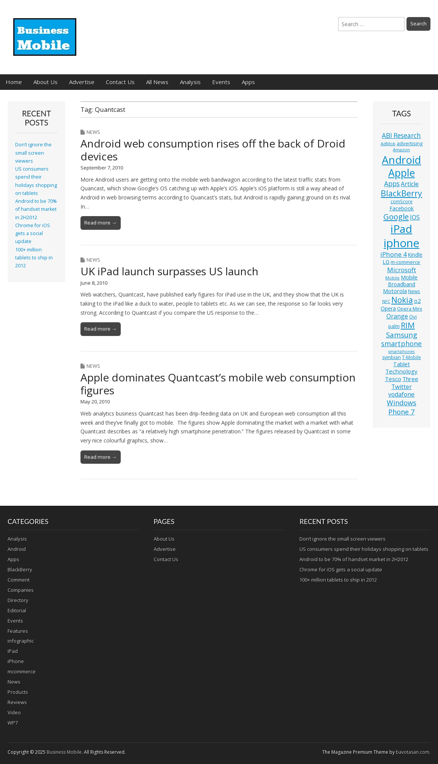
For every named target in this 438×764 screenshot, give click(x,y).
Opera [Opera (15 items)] (388, 308)
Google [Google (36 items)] (396, 217)
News (93, 132)
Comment (19, 579)
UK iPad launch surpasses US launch (169, 271)
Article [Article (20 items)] (410, 184)
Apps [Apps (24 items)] (392, 183)
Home (14, 82)
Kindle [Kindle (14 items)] (415, 254)
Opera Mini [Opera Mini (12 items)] (409, 309)
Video (14, 712)
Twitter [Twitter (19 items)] (401, 387)
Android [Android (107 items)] (401, 159)
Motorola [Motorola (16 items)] (395, 291)
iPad (13, 651)
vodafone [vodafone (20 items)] (401, 394)
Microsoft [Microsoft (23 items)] (401, 269)
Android (17, 549)
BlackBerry (20, 569)
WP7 (13, 722)
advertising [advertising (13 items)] (409, 143)
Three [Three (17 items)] (410, 379)
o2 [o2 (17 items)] (417, 300)
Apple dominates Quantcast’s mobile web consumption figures (218, 383)
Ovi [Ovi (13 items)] (413, 316)
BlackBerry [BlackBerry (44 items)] (401, 193)
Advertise (82, 82)
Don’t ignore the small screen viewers (33, 152)
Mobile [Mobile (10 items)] (392, 278)
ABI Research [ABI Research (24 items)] (401, 135)
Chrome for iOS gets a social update (32, 233)
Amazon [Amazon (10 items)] (401, 149)
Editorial (17, 610)
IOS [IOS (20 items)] (415, 217)
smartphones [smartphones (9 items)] (401, 351)
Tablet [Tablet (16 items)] (401, 364)
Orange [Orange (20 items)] (397, 316)
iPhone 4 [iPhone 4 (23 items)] (393, 254)
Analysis (190, 82)
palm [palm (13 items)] (394, 326)
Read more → (100, 222)
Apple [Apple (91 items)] (401, 173)
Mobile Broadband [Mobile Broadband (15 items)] (403, 281)
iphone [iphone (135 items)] (401, 243)
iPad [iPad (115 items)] (401, 228)
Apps (248, 82)
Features (18, 631)
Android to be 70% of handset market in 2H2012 (36, 209)
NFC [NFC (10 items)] (386, 301)
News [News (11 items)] (414, 291)
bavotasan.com (412, 752)
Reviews (17, 702)
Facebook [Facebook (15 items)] (401, 208)
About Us (45, 82)
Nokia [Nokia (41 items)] (402, 300)
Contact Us (120, 82)
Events (221, 82)
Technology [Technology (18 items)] (401, 371)
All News (157, 82)
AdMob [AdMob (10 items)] (388, 143)
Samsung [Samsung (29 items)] (401, 334)
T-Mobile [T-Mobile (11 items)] (411, 357)
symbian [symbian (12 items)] (391, 357)
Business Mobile (64, 752)
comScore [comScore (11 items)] (402, 201)
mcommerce (22, 671)
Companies (21, 590)
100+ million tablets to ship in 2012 (34, 257)
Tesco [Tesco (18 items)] (393, 379)
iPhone (16, 661)
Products (18, 692)
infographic (21, 640)
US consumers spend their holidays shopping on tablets (364, 549)
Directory (18, 600)
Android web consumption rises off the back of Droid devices (212, 149)
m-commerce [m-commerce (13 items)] (405, 262)
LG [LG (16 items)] (386, 261)
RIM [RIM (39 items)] (408, 325)
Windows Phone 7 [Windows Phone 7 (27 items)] (401, 407)
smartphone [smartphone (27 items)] (401, 343)
